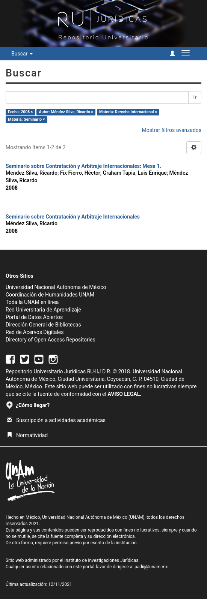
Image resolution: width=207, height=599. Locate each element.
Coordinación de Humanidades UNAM (50, 295)
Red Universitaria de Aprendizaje (43, 310)
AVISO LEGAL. (124, 394)
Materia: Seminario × (26, 119)
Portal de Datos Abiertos (34, 317)
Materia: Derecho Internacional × (128, 111)
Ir (194, 97)
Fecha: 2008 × (20, 111)
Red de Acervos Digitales (34, 332)
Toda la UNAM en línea (32, 302)
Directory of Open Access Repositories (50, 340)
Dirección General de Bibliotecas (43, 325)
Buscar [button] (22, 54)
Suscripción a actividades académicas (56, 420)
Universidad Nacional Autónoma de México (56, 287)
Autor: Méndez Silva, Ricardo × (66, 111)
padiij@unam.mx (151, 566)
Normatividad (27, 435)
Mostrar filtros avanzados (171, 130)
